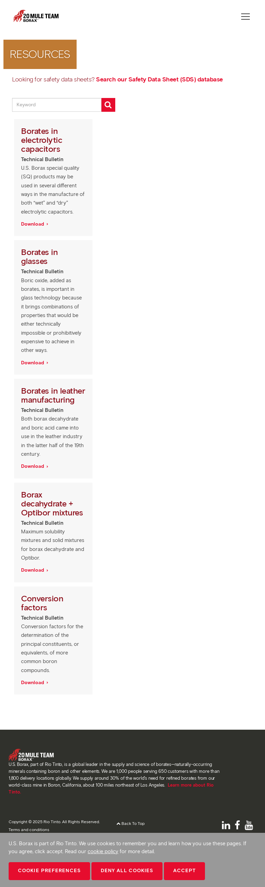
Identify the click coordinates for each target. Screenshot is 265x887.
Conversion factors (42, 602)
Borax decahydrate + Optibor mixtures (53, 504)
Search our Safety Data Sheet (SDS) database (159, 79)
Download (33, 224)
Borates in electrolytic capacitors (41, 140)
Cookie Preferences (49, 871)
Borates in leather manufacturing (53, 395)
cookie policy (103, 851)
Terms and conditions (29, 829)
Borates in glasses (39, 256)
